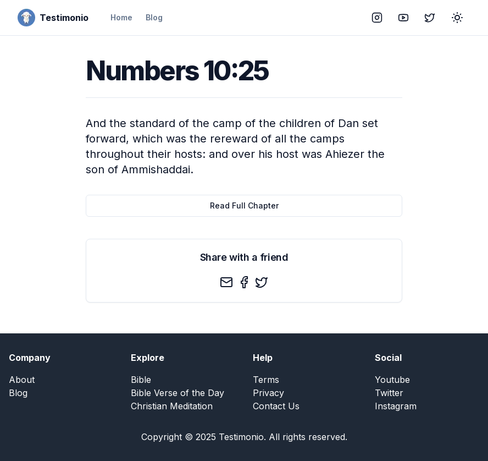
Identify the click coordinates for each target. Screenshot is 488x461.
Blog (154, 17)
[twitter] (261, 282)
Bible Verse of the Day (177, 392)
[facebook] (244, 282)
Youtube (392, 379)
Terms (266, 379)
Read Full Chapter (244, 205)
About (22, 379)
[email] (226, 282)
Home (121, 17)
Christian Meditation (172, 405)
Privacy (268, 392)
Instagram (396, 405)
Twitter (389, 392)
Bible (141, 379)
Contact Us (276, 405)
